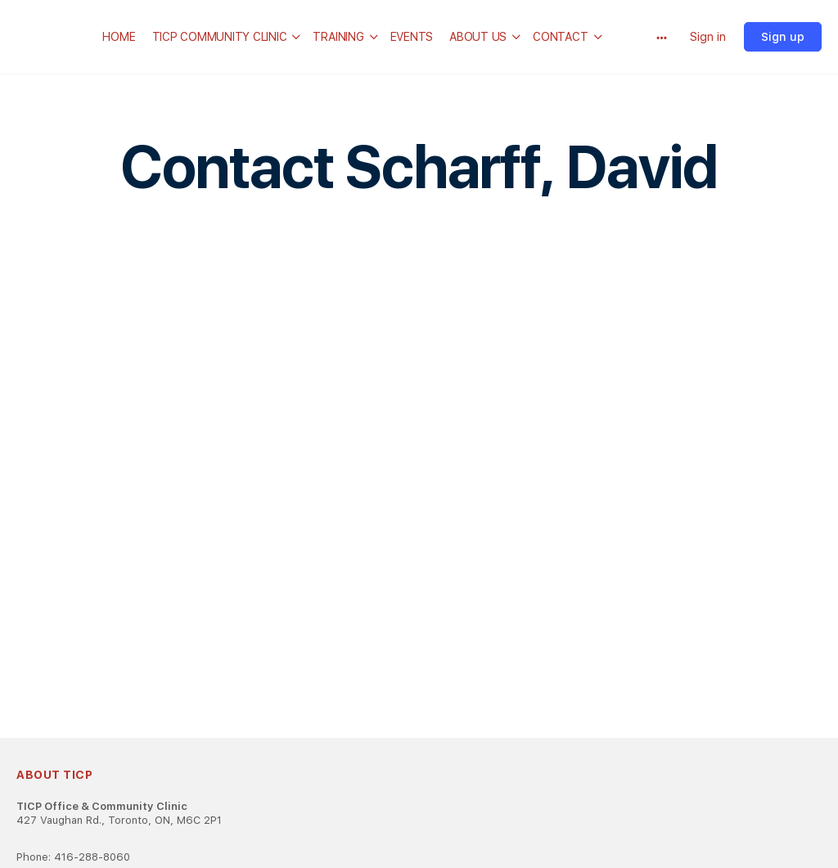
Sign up (782, 36)
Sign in (708, 36)
